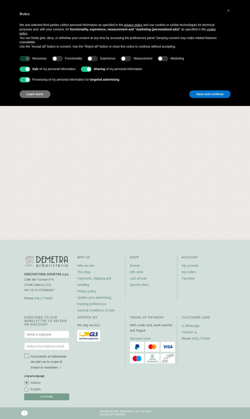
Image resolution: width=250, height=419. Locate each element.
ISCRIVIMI (46, 273)
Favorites (188, 155)
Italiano (36, 259)
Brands (135, 142)
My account (190, 142)
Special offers (139, 161)
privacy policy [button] (133, 25)
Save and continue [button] (210, 94)
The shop (84, 148)
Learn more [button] (35, 94)
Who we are (85, 142)
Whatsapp (190, 202)
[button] (228, 10)
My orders (189, 148)
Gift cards (136, 148)
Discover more (140, 215)
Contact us (189, 209)
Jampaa (120, 291)
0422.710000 (43, 175)
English (36, 266)
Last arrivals (138, 155)
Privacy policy (86, 168)
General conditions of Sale (96, 187)
